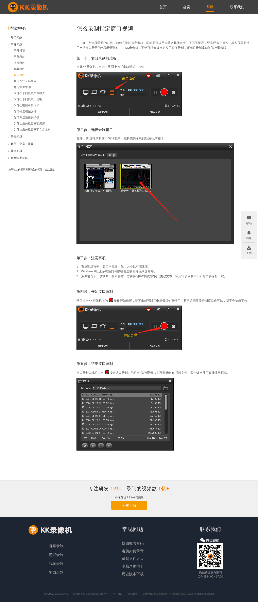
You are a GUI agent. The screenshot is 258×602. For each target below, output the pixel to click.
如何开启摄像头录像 (26, 117)
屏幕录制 (19, 56)
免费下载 (129, 505)
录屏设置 (19, 50)
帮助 (210, 7)
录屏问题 (15, 44)
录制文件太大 (133, 559)
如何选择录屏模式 (25, 81)
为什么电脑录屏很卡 (26, 105)
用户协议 (117, 593)
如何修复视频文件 (25, 111)
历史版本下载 (133, 574)
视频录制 (19, 68)
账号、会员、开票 (20, 143)
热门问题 (16, 37)
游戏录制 (19, 62)
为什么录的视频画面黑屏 (29, 123)
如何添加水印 (22, 87)
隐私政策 (133, 593)
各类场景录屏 (18, 158)
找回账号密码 (133, 543)
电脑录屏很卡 (133, 566)
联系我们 (237, 7)
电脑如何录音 (133, 551)
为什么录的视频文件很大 (29, 93)
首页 (163, 7)
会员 (186, 7)
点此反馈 (50, 169)
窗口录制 (19, 75)
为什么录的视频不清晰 (28, 99)
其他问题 (15, 150)
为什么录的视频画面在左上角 (32, 129)
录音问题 (15, 136)
